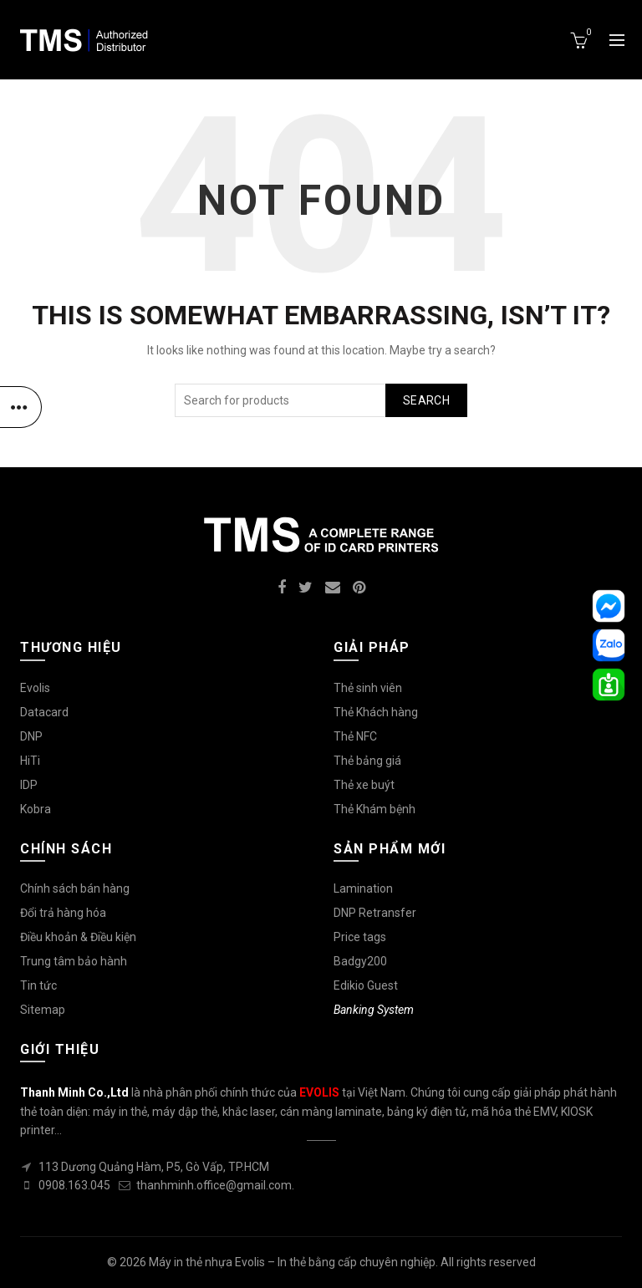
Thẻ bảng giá (367, 760)
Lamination (363, 888)
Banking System (374, 1009)
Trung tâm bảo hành (73, 961)
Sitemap (42, 1009)
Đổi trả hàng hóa (63, 912)
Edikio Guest (366, 985)
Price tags (360, 937)
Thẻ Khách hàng (376, 712)
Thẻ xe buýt (364, 785)
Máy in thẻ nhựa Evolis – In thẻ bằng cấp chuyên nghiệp (292, 1262)
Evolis (35, 688)
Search (426, 400)
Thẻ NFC (355, 736)
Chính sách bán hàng (75, 888)
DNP (31, 736)
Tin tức (38, 985)
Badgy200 (360, 961)
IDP (29, 785)
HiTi (30, 760)
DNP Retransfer (375, 912)
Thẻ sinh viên (368, 688)
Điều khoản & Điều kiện (78, 937)
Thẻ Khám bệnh (374, 809)
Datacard (44, 712)
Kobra (35, 809)
